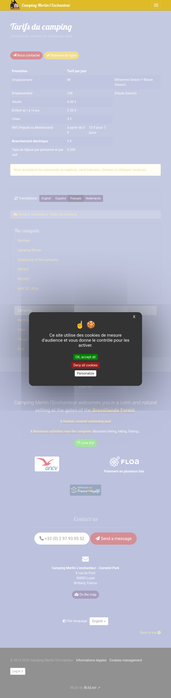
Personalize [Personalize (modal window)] (85, 373)
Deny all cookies (85, 365)
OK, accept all (85, 357)
